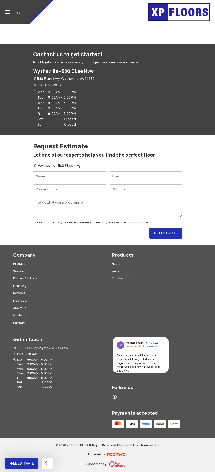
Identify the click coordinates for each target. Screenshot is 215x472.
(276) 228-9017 (49, 85)
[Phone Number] (69, 189)
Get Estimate (166, 233)
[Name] (69, 176)
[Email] (145, 176)
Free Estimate (22, 463)
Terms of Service (131, 222)
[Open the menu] (8, 12)
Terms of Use (150, 445)
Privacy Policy (106, 222)
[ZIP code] (145, 189)
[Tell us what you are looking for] (107, 207)
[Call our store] (47, 463)
